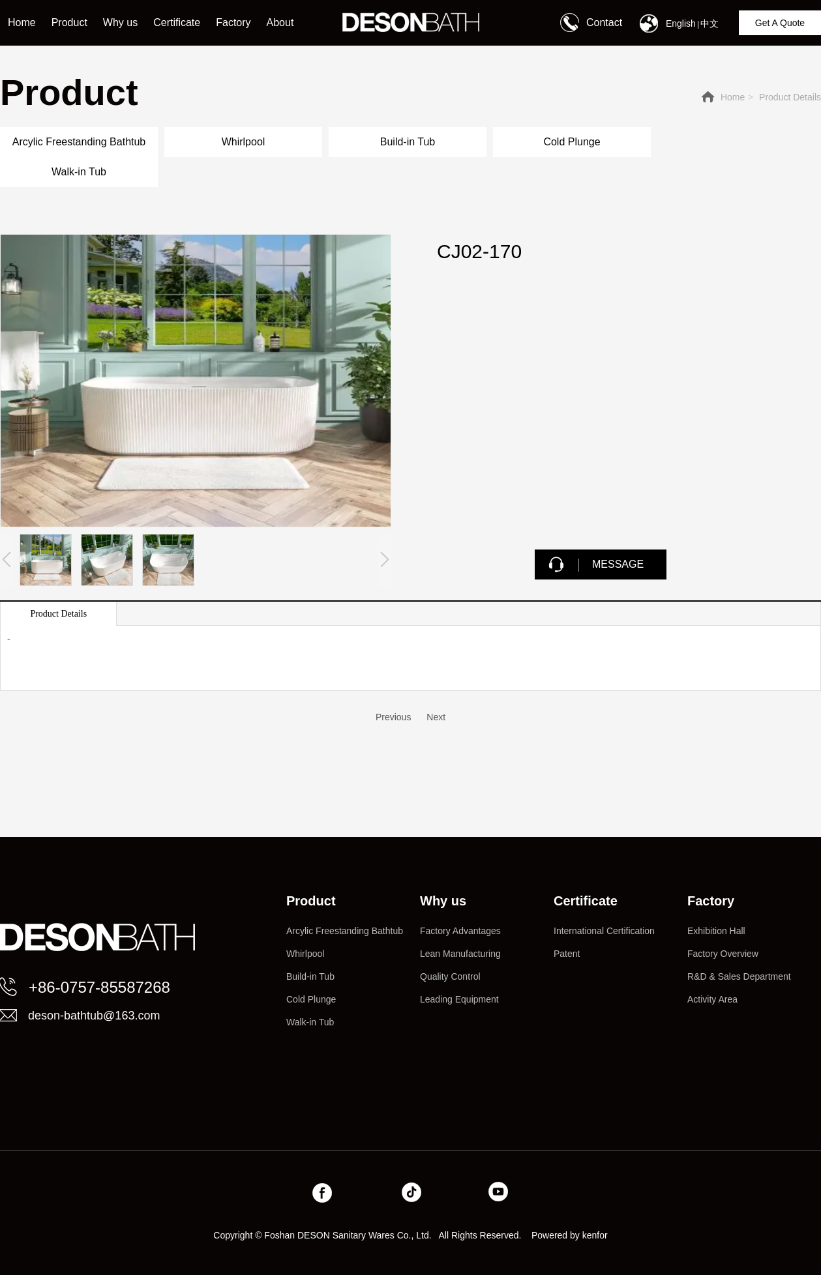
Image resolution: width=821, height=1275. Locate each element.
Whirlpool (305, 953)
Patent (567, 953)
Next (435, 717)
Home (733, 97)
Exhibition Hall (716, 931)
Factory (710, 901)
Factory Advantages (460, 931)
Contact (604, 22)
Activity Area (712, 999)
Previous (393, 717)
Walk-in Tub (310, 1022)
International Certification (604, 931)
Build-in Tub (310, 976)
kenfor (595, 1235)
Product (311, 901)
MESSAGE (618, 564)
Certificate (586, 901)
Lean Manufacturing (460, 953)
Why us (443, 901)
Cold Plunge (311, 999)
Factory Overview (722, 953)
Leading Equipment (459, 999)
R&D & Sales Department (739, 976)
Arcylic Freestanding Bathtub (344, 931)
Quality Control (450, 976)
